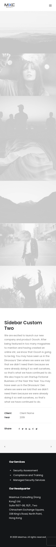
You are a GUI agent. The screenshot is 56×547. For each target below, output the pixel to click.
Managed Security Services (29, 480)
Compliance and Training (28, 475)
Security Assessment (25, 470)
